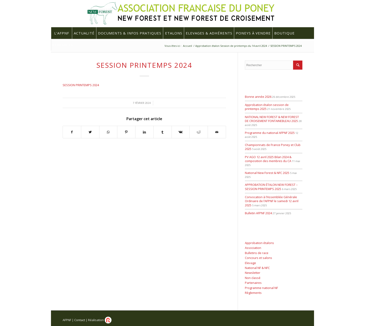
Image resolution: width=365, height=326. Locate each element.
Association (253, 248)
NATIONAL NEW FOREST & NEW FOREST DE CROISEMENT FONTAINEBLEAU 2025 (272, 119)
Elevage (250, 263)
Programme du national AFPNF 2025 (270, 133)
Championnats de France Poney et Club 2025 (273, 147)
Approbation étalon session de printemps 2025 (267, 107)
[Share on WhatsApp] (108, 132)
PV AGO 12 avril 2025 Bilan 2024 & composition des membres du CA (268, 159)
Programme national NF (261, 288)
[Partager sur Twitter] (90, 132)
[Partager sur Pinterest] (126, 132)
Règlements (253, 293)
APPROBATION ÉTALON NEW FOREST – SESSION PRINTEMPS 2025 (271, 187)
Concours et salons (258, 258)
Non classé (252, 278)
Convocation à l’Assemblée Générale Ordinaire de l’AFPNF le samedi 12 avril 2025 (271, 201)
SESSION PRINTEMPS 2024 (144, 65)
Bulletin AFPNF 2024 (258, 213)
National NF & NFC (257, 268)
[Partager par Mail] (217, 132)
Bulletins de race (256, 253)
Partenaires (253, 283)
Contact (79, 320)
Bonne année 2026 (258, 97)
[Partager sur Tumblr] (163, 132)
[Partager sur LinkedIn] (144, 132)
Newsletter (252, 273)
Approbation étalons (259, 243)
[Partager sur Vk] (181, 132)
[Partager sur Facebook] (72, 132)
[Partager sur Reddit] (199, 132)
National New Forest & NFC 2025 (267, 173)
